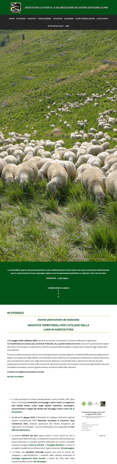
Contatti (32, 17)
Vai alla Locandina (15, 376)
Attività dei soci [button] (55, 24)
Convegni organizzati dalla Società (29, 458)
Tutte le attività (36, 445)
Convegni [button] (57, 17)
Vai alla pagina (67, 448)
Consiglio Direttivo (55, 445)
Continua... (64, 278)
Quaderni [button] (69, 17)
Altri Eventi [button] (102, 17)
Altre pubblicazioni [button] (85, 17)
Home (11, 17)
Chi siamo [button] (20, 17)
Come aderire (44, 17)
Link (67, 24)
